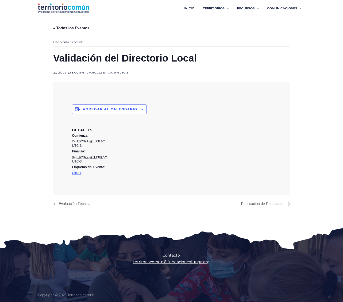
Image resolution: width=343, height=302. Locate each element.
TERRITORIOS (219, 8)
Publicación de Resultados (262, 204)
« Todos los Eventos (71, 28)
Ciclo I (76, 173)
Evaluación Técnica (74, 204)
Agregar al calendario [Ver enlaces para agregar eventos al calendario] (110, 109)
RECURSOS (249, 8)
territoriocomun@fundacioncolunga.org (171, 262)
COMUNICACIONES (283, 8)
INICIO (197, 8)
